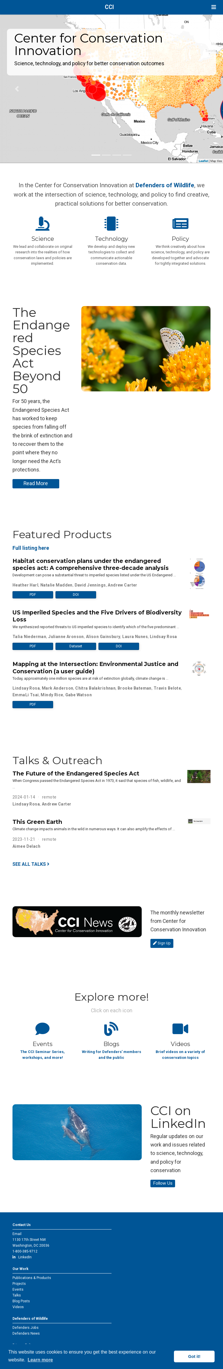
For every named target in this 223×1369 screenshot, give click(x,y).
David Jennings (90, 585)
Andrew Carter (122, 585)
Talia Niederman (29, 636)
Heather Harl (25, 585)
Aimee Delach (26, 846)
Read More (36, 483)
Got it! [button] (194, 1356)
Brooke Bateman (135, 688)
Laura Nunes (135, 636)
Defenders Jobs (25, 1328)
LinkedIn (22, 1257)
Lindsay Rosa (163, 636)
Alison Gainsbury (103, 636)
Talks (16, 1295)
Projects (19, 1284)
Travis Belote (167, 688)
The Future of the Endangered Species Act (75, 773)
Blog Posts (21, 1301)
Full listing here (30, 548)
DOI (76, 594)
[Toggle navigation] (213, 7)
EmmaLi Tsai (25, 695)
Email (16, 1234)
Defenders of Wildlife (165, 185)
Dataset (75, 646)
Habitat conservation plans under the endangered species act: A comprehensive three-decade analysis (90, 564)
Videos (18, 1307)
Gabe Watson (78, 695)
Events (18, 1289)
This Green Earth (37, 821)
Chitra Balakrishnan (95, 688)
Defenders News (26, 1333)
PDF (33, 594)
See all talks (30, 864)
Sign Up (162, 943)
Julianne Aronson (66, 636)
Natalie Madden (56, 585)
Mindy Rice (52, 695)
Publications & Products (31, 1278)
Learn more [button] (40, 1359)
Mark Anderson (57, 688)
